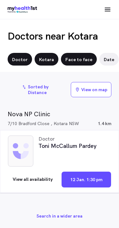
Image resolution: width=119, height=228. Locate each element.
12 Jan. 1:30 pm (86, 179)
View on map (91, 89)
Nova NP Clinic (29, 114)
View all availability (33, 179)
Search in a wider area (59, 216)
